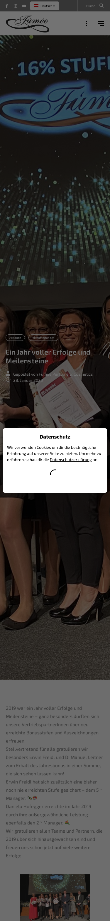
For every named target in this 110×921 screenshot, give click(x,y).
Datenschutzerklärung (71, 459)
